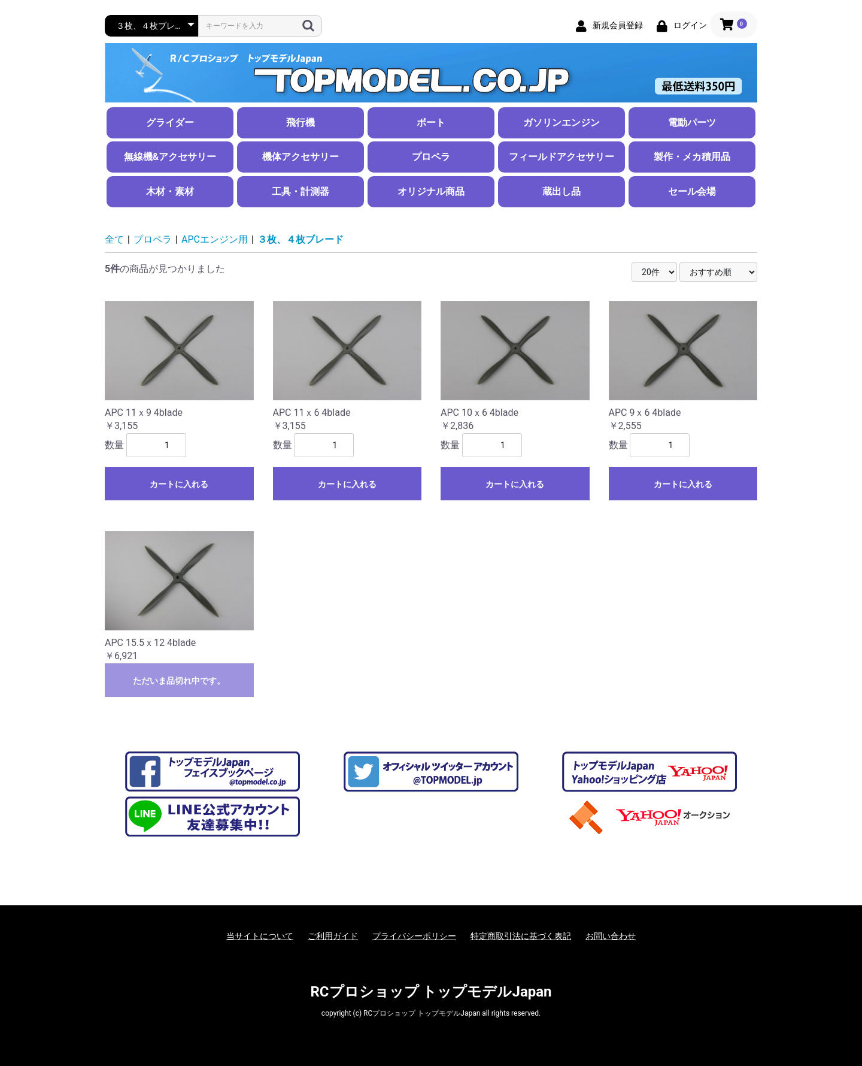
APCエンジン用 (214, 239)
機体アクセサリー (300, 156)
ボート (431, 122)
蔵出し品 (561, 191)
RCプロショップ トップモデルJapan (430, 991)
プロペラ (431, 156)
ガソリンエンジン (561, 122)
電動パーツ (692, 122)
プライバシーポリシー (414, 936)
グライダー (170, 122)
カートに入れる (179, 484)
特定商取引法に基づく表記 (521, 936)
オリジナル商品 (431, 191)
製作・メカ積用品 (692, 156)
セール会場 (692, 191)
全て (114, 239)
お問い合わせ (610, 936)
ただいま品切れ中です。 (179, 680)
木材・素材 (170, 191)
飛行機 (300, 122)
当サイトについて (259, 936)
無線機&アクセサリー (170, 156)
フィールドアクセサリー (561, 156)
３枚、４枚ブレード (300, 239)
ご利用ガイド (333, 936)
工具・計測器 (300, 191)
